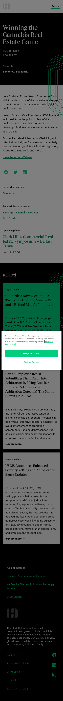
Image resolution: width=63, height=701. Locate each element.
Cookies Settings (31, 362)
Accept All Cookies (31, 353)
